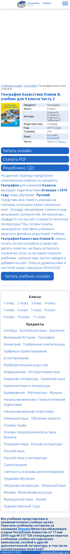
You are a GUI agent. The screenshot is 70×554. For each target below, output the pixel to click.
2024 (58, 127)
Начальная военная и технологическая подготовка (34, 402)
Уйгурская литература (21, 485)
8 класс (50, 310)
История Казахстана (44, 372)
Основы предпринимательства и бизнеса (30, 434)
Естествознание (16, 358)
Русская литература (46, 444)
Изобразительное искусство (26, 365)
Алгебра (10, 330)
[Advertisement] (35, 46)
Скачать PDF (15, 159)
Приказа (24, 529)
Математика (37, 392)
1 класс (9, 303)
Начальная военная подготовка (29, 411)
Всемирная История (19, 337)
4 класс (50, 303)
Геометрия (12, 344)
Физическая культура (35, 492)
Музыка (56, 392)
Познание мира (16, 444)
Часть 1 (62, 141)
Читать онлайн (17, 150)
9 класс (9, 317)
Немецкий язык (16, 418)
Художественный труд (22, 506)
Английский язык (33, 330)
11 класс (39, 317)
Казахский (53, 137)
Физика (9, 492)
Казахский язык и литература (27, 385)
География (46, 337)
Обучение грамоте (45, 418)
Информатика (15, 372)
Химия (41, 499)
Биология (57, 330)
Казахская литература (21, 379)
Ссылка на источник (14, 285)
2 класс (22, 303)
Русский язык (14, 451)
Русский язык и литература (25, 458)
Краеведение (14, 392)
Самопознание (15, 465)
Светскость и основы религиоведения (34, 471)
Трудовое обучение (19, 478)
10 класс (23, 317)
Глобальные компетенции (44, 344)
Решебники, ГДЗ (18, 167)
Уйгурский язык (53, 485)
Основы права (15, 425)
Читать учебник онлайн (27, 276)
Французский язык (18, 499)
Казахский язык (53, 379)
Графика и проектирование (25, 351)
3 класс (36, 303)
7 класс (36, 310)
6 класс (22, 310)
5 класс (9, 310)
